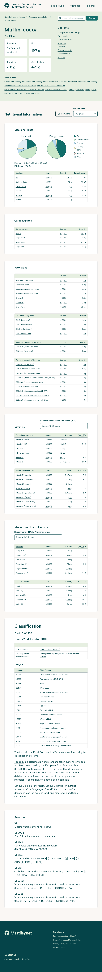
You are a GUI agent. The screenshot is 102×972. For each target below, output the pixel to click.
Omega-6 (20, 302)
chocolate (8, 93)
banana (71, 89)
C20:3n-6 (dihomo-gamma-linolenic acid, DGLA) (35, 378)
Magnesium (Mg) (22, 568)
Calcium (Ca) (21, 555)
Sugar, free (20, 247)
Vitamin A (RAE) (22, 440)
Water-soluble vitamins (25, 471)
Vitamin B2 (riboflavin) (24, 479)
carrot (94, 89)
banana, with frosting (12, 81)
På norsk (90, 5)
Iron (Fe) (19, 586)
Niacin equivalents (23, 488)
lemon (87, 89)
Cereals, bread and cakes (14, 17)
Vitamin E (19, 462)
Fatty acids (63, 36)
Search (92, 18)
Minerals (61, 46)
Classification (64, 53)
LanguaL (19, 785)
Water (18, 200)
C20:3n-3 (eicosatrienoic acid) (28, 373)
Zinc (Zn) (19, 591)
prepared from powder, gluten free (51, 85)
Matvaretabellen (23, 6)
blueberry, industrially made (56, 89)
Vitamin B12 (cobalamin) (25, 502)
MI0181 (48, 182)
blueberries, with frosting (32, 81)
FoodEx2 (19, 761)
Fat (17, 177)
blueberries (80, 89)
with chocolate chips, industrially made (20, 85)
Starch (18, 233)
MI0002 (49, 177)
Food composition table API (64, 936)
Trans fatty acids (22, 285)
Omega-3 (19, 298)
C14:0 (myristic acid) (24, 324)
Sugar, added (21, 242)
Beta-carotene (23, 453)
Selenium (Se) (21, 595)
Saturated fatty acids (24, 280)
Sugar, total (20, 238)
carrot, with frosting (22, 93)
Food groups (57, 5)
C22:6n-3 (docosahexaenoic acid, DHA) (32, 400)
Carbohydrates (65, 39)
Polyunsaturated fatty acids (27, 293)
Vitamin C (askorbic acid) (26, 506)
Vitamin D (20, 457)
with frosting (36, 93)
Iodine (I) (19, 604)
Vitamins (62, 43)
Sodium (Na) (21, 560)
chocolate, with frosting (87, 81)
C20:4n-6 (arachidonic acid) (27, 386)
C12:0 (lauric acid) (23, 320)
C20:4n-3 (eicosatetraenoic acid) (29, 382)
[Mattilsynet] (18, 932)
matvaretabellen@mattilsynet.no (17, 959)
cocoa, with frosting (51, 81)
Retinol (20, 448)
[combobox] (71, 18)
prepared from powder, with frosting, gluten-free (24, 89)
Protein (19, 191)
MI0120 (49, 551)
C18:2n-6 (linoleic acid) (25, 364)
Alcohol (19, 195)
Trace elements (65, 50)
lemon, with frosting (69, 81)
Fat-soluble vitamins (24, 435)
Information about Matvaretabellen (67, 940)
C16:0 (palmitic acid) (24, 329)
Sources (61, 57)
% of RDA (82, 435)
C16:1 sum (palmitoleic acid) (27, 347)
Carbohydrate (21, 182)
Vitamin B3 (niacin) (23, 484)
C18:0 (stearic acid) (23, 333)
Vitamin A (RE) (21, 444)
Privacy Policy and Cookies (64, 944)
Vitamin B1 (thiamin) (23, 475)
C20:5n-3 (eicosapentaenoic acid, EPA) (32, 391)
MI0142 (49, 200)
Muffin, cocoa (10, 20)
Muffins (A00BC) (36, 639)
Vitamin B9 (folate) (23, 497)
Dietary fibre (21, 186)
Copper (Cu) (21, 599)
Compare (63, 114)
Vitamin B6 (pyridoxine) (25, 493)
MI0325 (49, 440)
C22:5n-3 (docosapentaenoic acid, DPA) (32, 395)
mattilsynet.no (59, 948)
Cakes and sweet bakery (39, 17)
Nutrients (75, 5)
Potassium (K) (21, 564)
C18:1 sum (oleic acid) (24, 351)
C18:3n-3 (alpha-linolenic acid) (28, 369)
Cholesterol (20, 307)
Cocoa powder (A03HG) (50, 649)
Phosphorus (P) (22, 573)
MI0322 (49, 444)
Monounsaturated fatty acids (27, 289)
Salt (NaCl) (20, 551)
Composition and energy (69, 32)
